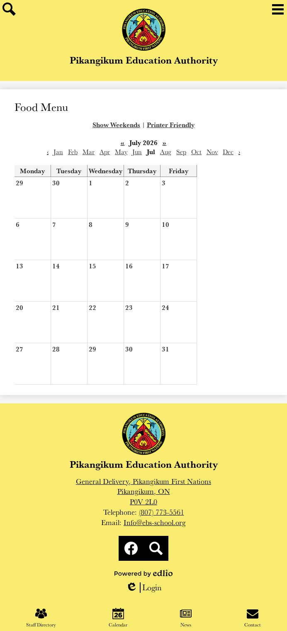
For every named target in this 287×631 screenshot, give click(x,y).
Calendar (118, 618)
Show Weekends (116, 124)
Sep (181, 151)
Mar (89, 151)
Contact (252, 618)
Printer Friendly (171, 124)
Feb (73, 151)
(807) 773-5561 (161, 512)
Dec (228, 151)
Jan (58, 151)
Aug (165, 151)
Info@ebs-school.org (155, 522)
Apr (105, 151)
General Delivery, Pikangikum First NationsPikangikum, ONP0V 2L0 (143, 491)
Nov (212, 151)
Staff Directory (41, 618)
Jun (137, 151)
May (121, 151)
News (186, 618)
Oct (196, 151)
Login (144, 587)
